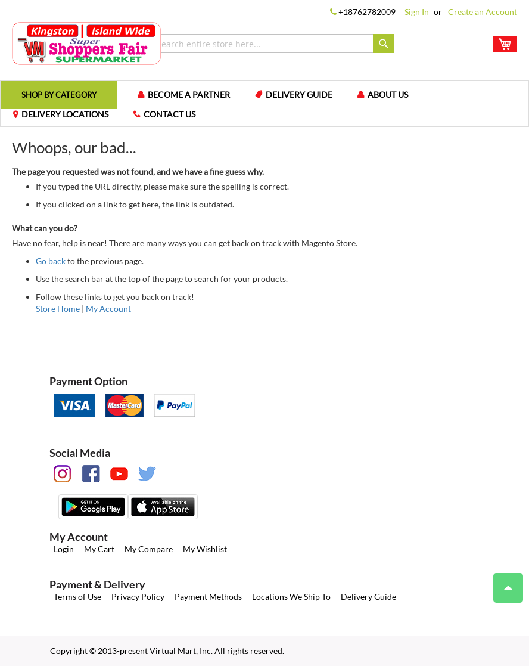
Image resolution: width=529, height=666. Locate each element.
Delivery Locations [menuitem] (64, 114)
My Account (108, 308)
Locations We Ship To (291, 596)
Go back (51, 261)
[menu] (264, 103)
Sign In (416, 12)
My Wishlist (205, 549)
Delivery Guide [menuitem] (299, 94)
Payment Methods (208, 596)
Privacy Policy (137, 596)
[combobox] (272, 43)
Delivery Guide (368, 596)
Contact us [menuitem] (169, 114)
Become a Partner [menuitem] (189, 94)
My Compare (149, 549)
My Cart (99, 549)
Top (503, 582)
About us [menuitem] (388, 94)
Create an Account (482, 12)
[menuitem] (59, 94)
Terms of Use (77, 596)
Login (64, 549)
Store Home (58, 308)
